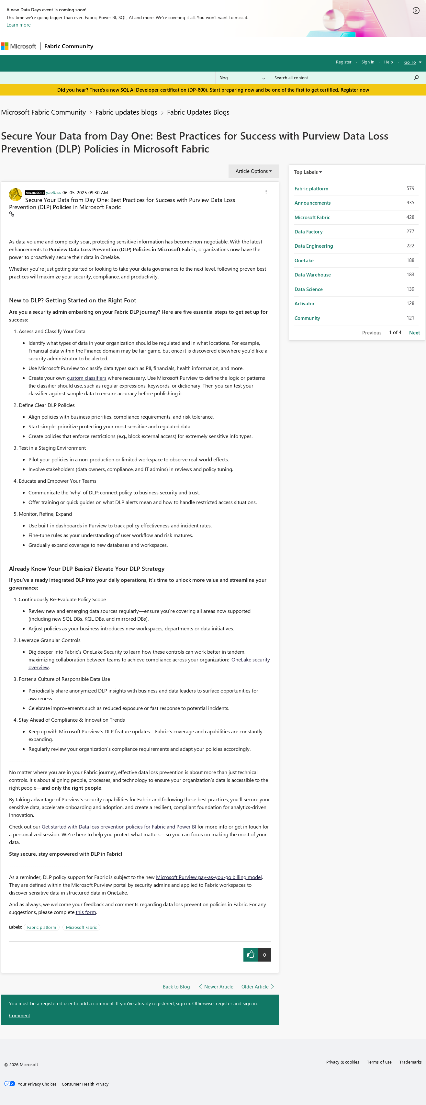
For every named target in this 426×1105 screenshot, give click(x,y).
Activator (305, 303)
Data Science (309, 289)
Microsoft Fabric (81, 927)
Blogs (221, 46)
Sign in (368, 61)
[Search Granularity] (242, 78)
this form (86, 911)
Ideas (163, 46)
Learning (246, 46)
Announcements (313, 202)
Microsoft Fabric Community (43, 111)
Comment (19, 1015)
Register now (355, 89)
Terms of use (379, 1062)
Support (273, 46)
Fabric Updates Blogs (198, 111)
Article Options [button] (252, 171)
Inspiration (136, 46)
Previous (371, 332)
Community (307, 318)
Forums (108, 46)
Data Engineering (314, 245)
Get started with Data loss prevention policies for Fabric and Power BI (119, 826)
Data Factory (309, 231)
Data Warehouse (313, 274)
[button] (266, 192)
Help (388, 61)
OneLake (304, 260)
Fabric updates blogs (126, 111)
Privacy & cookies (342, 1062)
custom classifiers (86, 377)
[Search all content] (347, 78)
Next (414, 332)
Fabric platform (41, 927)
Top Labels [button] (306, 172)
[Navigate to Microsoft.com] (18, 46)
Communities (192, 46)
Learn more (18, 24)
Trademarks (410, 1062)
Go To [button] (410, 62)
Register (344, 61)
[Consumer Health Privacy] (85, 1084)
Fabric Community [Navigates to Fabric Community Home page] (68, 46)
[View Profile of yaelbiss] (53, 192)
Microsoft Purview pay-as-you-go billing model (209, 877)
